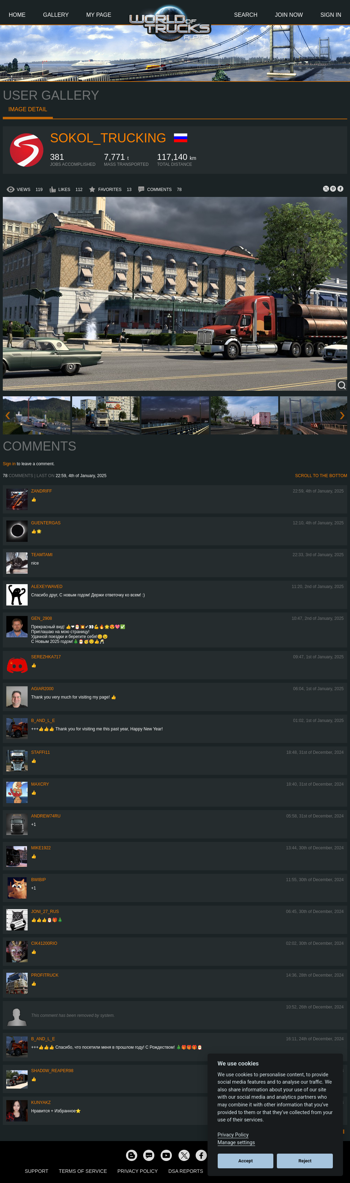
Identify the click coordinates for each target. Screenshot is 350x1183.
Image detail (27, 109)
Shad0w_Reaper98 (52, 1070)
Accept (245, 1160)
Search (246, 15)
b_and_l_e (43, 720)
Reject (305, 1160)
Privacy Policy (138, 1171)
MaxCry (40, 784)
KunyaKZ (41, 1102)
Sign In (330, 15)
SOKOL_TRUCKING (108, 138)
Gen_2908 (41, 618)
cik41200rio (44, 943)
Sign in (9, 463)
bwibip (38, 879)
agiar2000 (42, 688)
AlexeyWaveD (46, 586)
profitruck (44, 975)
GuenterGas (46, 522)
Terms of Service (83, 1171)
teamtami (41, 554)
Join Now (289, 15)
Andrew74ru (46, 816)
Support (36, 1171)
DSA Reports (185, 1171)
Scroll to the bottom (321, 475)
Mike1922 (41, 847)
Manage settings (236, 1143)
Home (17, 15)
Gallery (56, 15)
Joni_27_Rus (45, 911)
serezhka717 (46, 656)
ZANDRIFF (41, 491)
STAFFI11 (40, 752)
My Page (98, 15)
